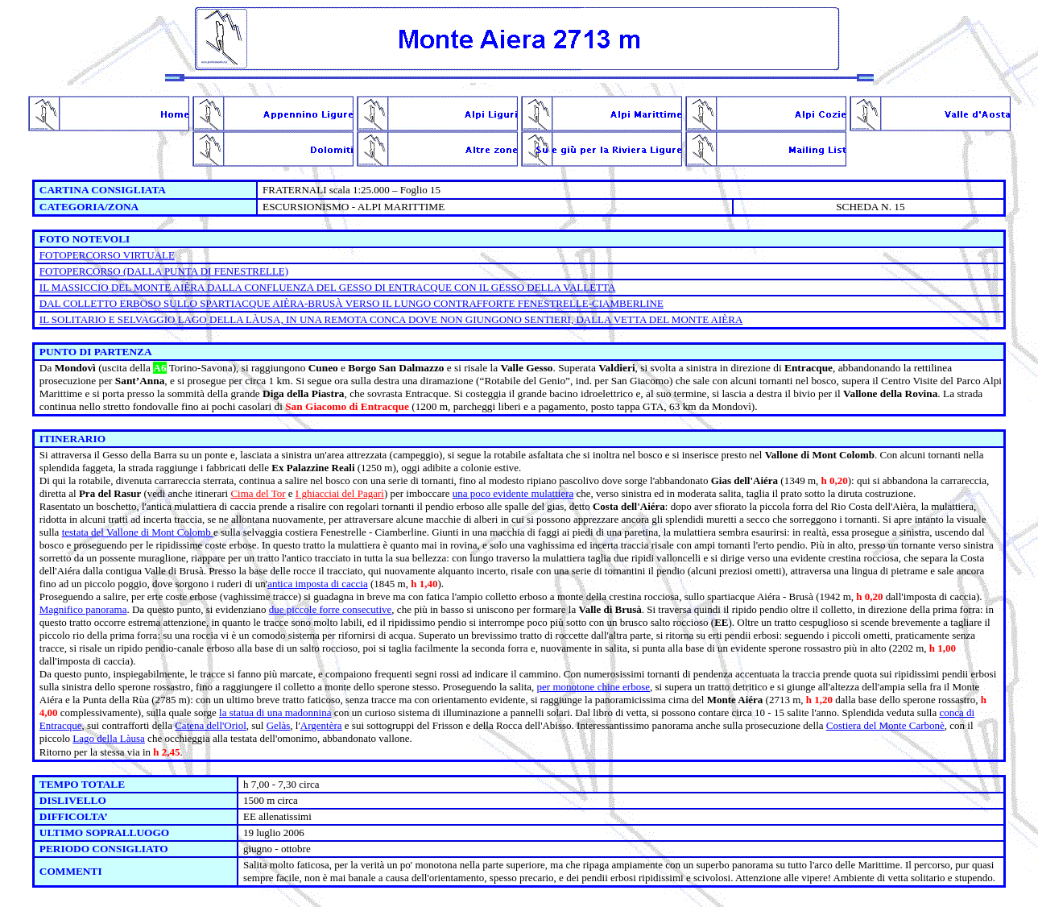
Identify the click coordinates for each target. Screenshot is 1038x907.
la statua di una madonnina (275, 712)
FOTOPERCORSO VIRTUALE (107, 255)
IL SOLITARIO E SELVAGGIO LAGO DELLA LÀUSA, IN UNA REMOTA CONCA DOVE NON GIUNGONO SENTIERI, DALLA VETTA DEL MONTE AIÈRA (391, 319)
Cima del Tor (257, 493)
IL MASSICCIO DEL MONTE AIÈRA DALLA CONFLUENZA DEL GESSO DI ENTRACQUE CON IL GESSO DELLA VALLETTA (327, 287)
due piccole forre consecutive (330, 609)
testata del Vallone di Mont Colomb (137, 532)
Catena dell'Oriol (210, 725)
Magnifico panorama (83, 609)
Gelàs (279, 725)
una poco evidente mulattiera (513, 493)
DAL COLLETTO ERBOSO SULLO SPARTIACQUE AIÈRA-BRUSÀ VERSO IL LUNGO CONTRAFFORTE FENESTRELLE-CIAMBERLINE (351, 303)
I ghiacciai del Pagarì (340, 493)
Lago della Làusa (108, 738)
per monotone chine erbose (593, 687)
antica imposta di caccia (317, 584)
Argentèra (321, 725)
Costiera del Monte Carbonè (885, 725)
